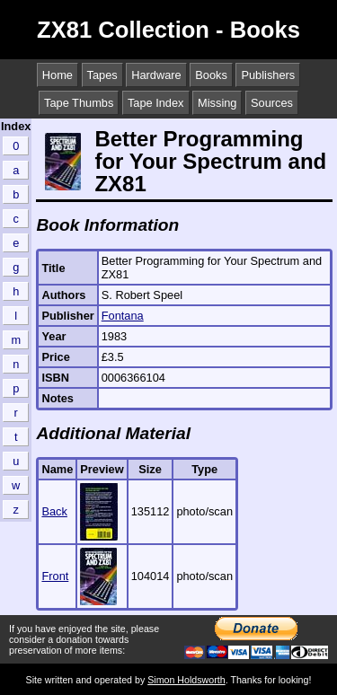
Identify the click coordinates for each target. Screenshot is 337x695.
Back (54, 511)
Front (54, 576)
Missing (217, 103)
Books (211, 75)
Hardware (156, 75)
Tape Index (156, 103)
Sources (272, 103)
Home (57, 75)
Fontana (123, 315)
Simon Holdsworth (186, 679)
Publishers (268, 75)
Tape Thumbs (78, 103)
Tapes (102, 75)
